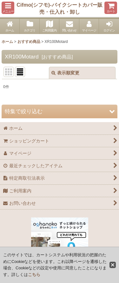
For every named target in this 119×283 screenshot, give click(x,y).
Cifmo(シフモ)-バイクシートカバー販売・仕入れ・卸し (59, 8)
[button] (8, 8)
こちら (34, 274)
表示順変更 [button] (65, 72)
